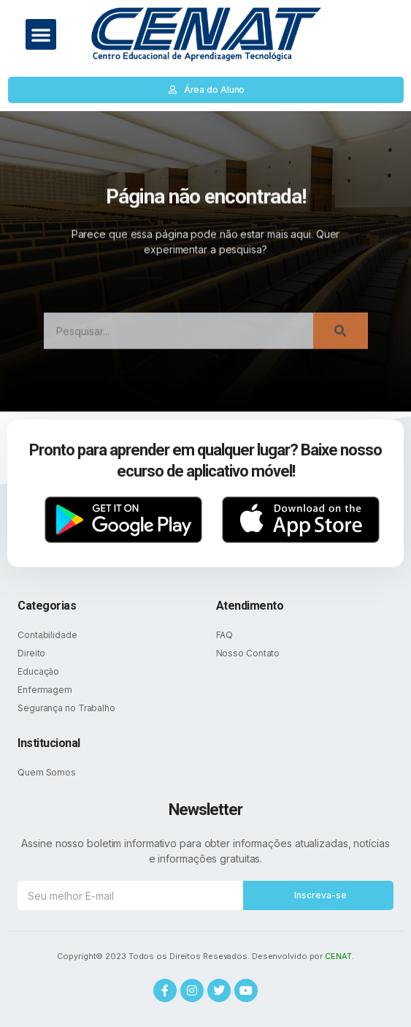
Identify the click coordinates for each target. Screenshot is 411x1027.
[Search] (340, 339)
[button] (41, 34)
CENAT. (339, 956)
